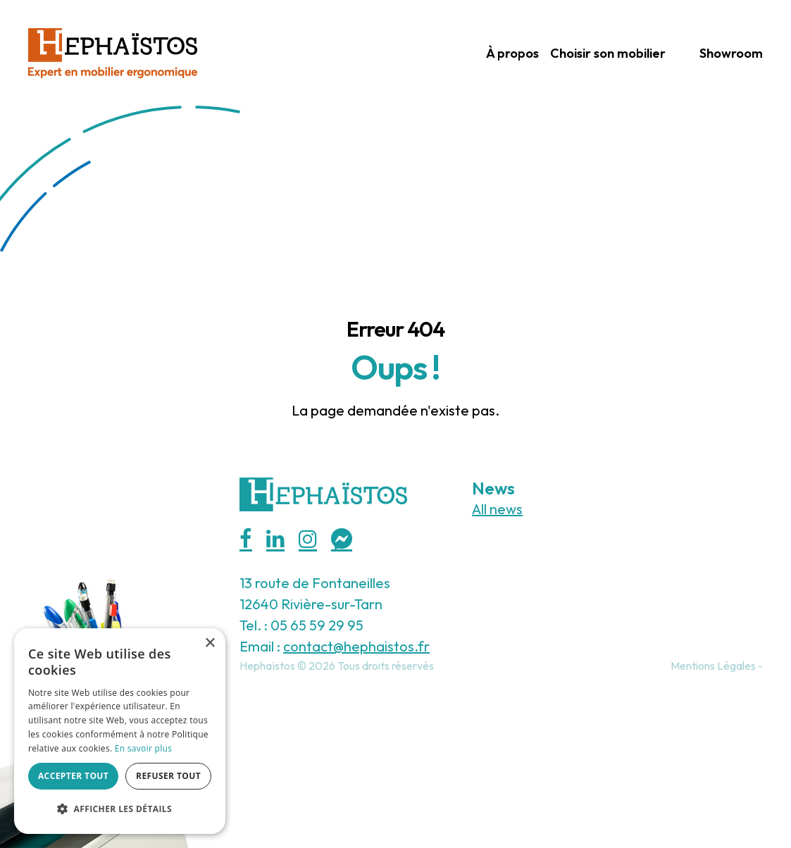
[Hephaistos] (112, 51)
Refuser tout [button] (168, 776)
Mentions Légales (713, 666)
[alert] (119, 731)
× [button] (209, 643)
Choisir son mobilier (608, 53)
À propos (512, 53)
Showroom (731, 53)
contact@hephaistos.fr (356, 646)
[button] (119, 809)
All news (497, 509)
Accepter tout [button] (73, 776)
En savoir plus (143, 748)
